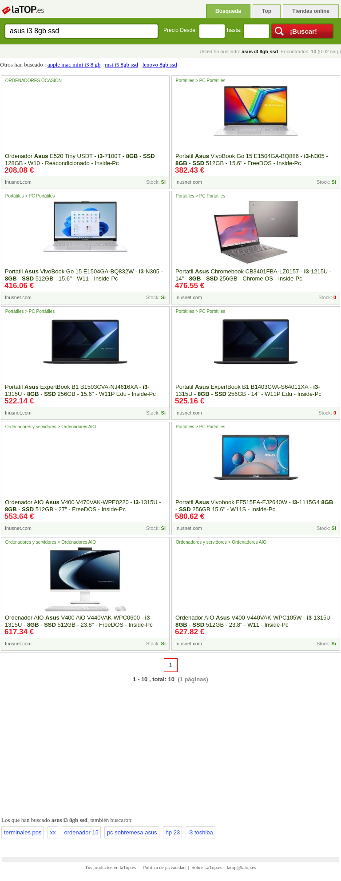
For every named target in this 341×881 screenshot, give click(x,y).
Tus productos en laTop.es (111, 867)
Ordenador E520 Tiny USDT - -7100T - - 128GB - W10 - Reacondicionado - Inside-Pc (80, 159)
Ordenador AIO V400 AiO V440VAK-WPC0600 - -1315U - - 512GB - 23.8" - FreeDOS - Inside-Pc (79, 621)
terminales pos (23, 832)
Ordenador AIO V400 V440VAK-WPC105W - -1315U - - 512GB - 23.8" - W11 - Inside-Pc (254, 621)
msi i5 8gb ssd (121, 64)
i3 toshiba (200, 832)
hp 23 (173, 832)
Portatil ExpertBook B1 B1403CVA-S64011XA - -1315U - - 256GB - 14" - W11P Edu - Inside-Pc (248, 390)
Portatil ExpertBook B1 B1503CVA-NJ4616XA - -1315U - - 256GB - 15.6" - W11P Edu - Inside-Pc (80, 390)
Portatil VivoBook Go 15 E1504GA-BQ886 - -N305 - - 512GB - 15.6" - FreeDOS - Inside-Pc (251, 159)
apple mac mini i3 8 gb (74, 64)
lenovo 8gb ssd (160, 64)
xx (53, 832)
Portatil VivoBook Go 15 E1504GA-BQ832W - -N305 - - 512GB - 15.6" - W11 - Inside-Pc (84, 275)
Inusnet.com (18, 182)
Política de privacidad (164, 867)
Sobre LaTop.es (206, 867)
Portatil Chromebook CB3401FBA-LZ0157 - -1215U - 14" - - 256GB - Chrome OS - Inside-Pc (253, 275)
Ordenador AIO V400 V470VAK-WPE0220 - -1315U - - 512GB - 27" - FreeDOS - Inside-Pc (83, 506)
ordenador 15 (81, 832)
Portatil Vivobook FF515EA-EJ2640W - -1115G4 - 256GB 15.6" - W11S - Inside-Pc (254, 506)
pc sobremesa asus (132, 832)
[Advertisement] (170, 748)
